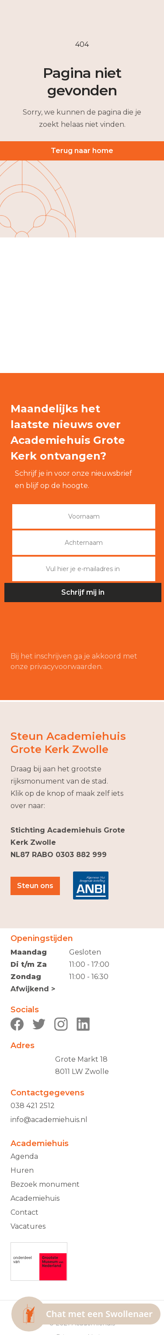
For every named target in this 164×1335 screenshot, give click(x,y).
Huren (22, 1170)
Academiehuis (34, 1198)
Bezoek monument (45, 1184)
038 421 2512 (32, 1105)
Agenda (24, 1156)
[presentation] (76, 627)
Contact (24, 1212)
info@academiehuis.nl (48, 1119)
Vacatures (27, 1226)
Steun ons (35, 886)
